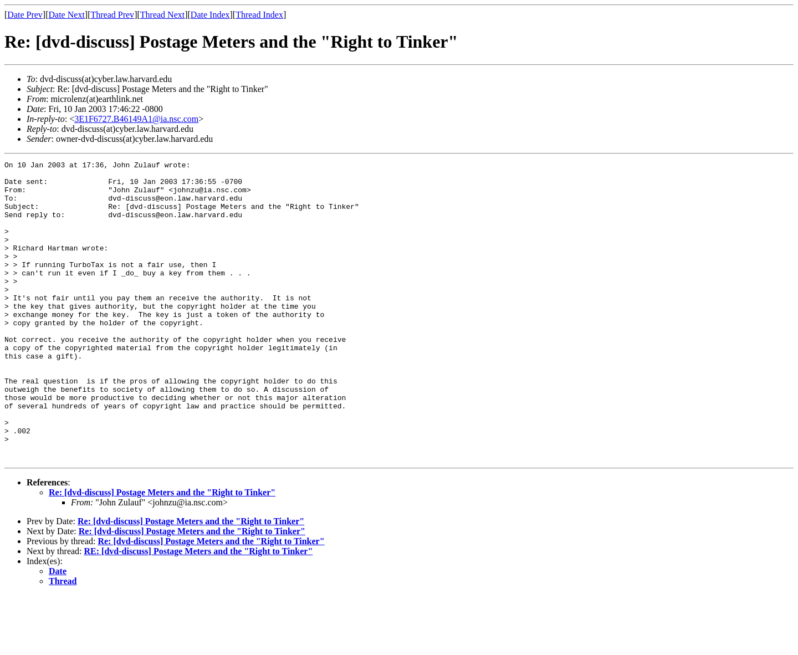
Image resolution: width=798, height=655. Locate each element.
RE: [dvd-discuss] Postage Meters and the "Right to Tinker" (198, 611)
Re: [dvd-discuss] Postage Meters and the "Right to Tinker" (162, 552)
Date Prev (25, 14)
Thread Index (259, 14)
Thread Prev (112, 14)
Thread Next (162, 14)
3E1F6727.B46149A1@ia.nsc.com (136, 119)
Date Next (67, 14)
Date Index (210, 14)
